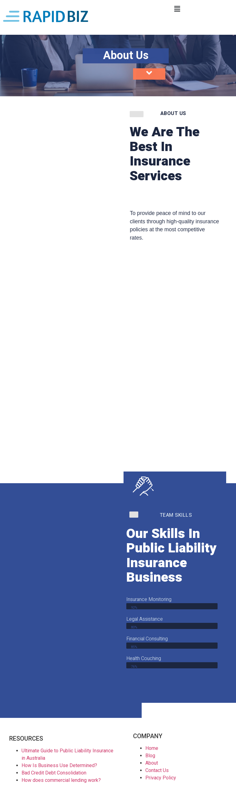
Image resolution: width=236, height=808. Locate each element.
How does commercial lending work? (61, 780)
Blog (150, 755)
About (151, 763)
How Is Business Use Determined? (59, 765)
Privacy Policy (160, 778)
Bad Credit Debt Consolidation (54, 773)
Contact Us (157, 770)
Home (151, 748)
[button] (177, 9)
